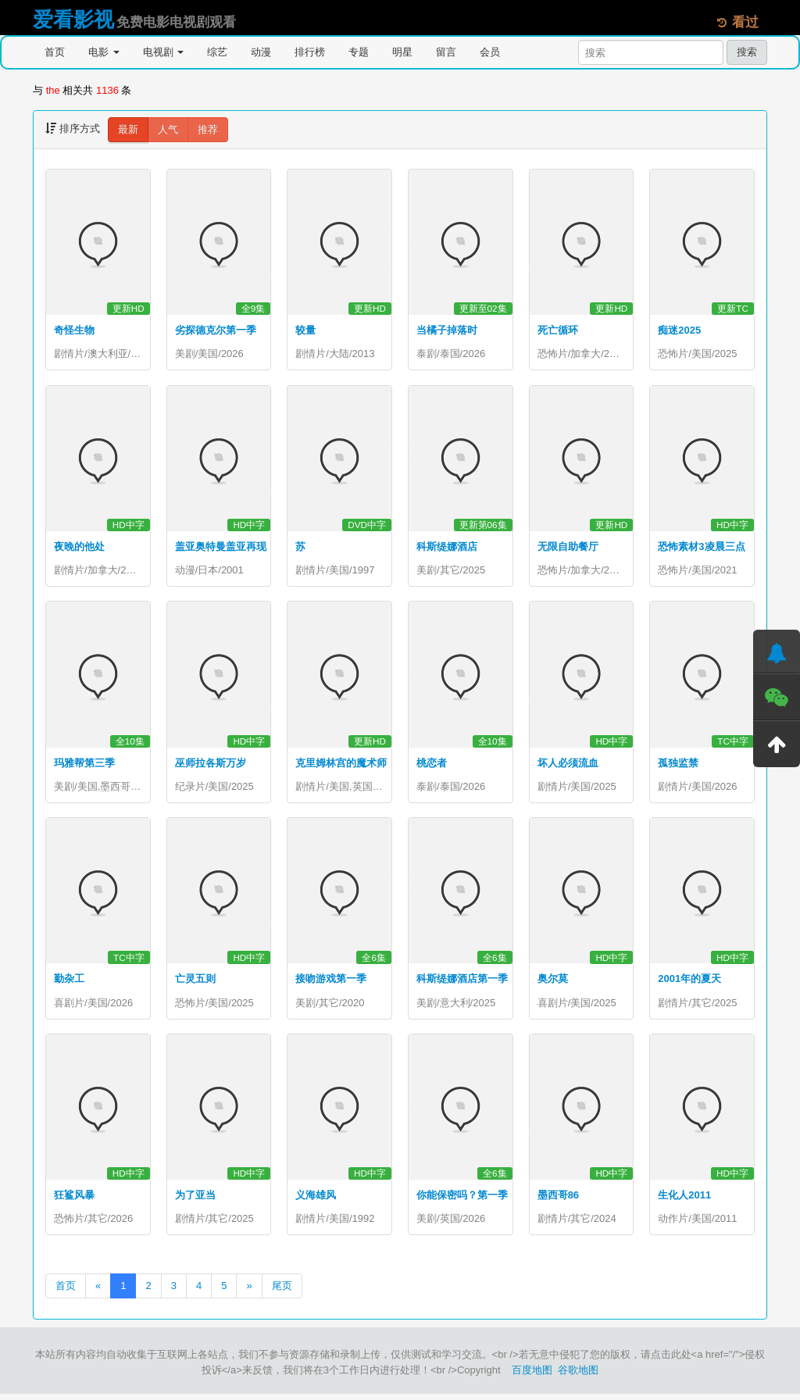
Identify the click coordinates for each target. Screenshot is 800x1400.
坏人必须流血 (568, 765)
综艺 (217, 52)
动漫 (261, 52)
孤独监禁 (678, 765)
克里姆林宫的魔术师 (341, 765)
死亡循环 (558, 330)
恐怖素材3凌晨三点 (701, 548)
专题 (358, 52)
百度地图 (532, 1376)
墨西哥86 (558, 1200)
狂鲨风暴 (74, 1200)
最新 (128, 129)
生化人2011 (684, 1200)
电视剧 (163, 52)
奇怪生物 (74, 330)
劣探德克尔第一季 (215, 330)
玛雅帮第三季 (84, 765)
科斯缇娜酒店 (446, 548)
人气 (168, 129)
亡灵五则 (195, 983)
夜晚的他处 (79, 548)
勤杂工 (69, 983)
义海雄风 (315, 1200)
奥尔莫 (553, 983)
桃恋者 (431, 765)
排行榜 (310, 52)
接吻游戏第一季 (330, 983)
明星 (402, 52)
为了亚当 (195, 1200)
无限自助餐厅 (568, 548)
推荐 (208, 129)
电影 (104, 52)
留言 (446, 52)
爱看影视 (73, 19)
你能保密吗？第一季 (462, 1200)
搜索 (747, 52)
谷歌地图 (578, 1376)
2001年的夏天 (689, 983)
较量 (305, 330)
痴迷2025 (679, 330)
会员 (490, 52)
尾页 (282, 1292)
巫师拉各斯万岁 (210, 765)
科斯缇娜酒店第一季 (462, 983)
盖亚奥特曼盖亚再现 (220, 548)
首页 (55, 52)
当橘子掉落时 (446, 330)
